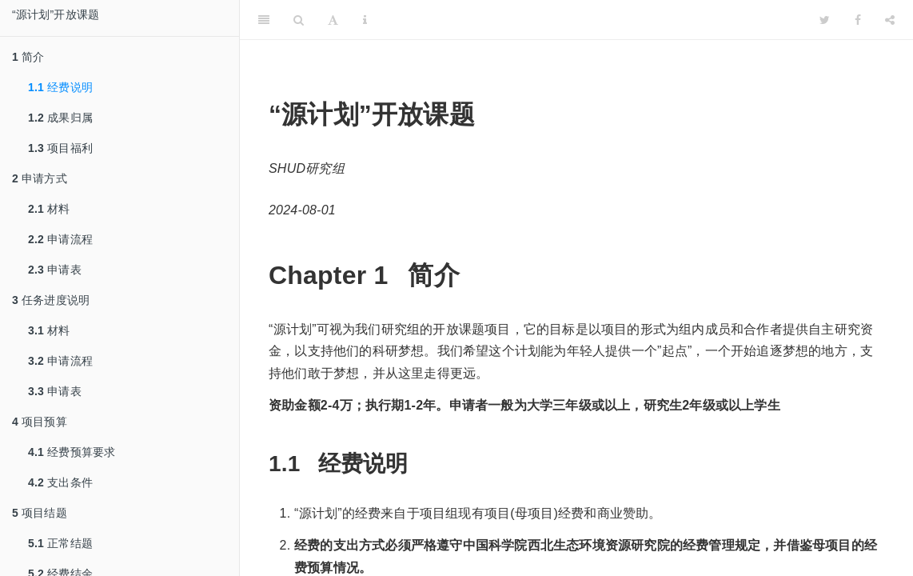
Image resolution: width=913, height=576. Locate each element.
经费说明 (60, 87)
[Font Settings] (333, 20)
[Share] (890, 20)
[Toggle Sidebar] (263, 20)
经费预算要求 (71, 452)
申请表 (55, 269)
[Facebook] (858, 20)
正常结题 (60, 543)
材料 (49, 208)
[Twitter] (824, 20)
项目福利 (60, 148)
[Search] (298, 20)
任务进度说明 (51, 300)
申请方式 (39, 178)
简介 (28, 56)
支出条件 (60, 482)
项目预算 (39, 421)
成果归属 (60, 117)
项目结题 (39, 512)
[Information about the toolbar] (365, 20)
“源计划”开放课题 (55, 14)
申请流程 (60, 239)
